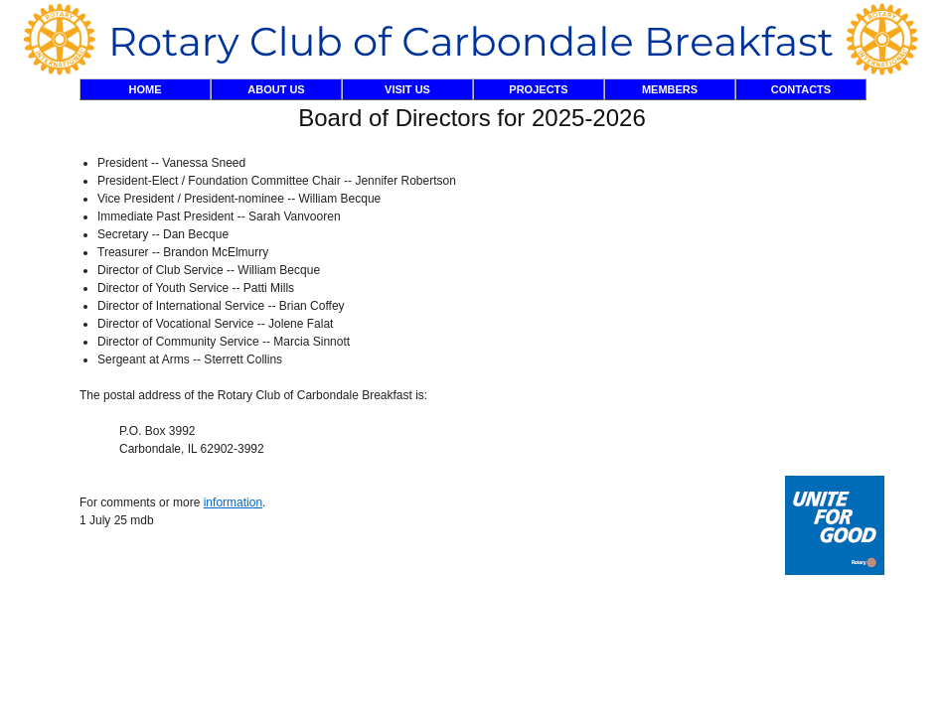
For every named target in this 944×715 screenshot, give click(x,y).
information (233, 502)
